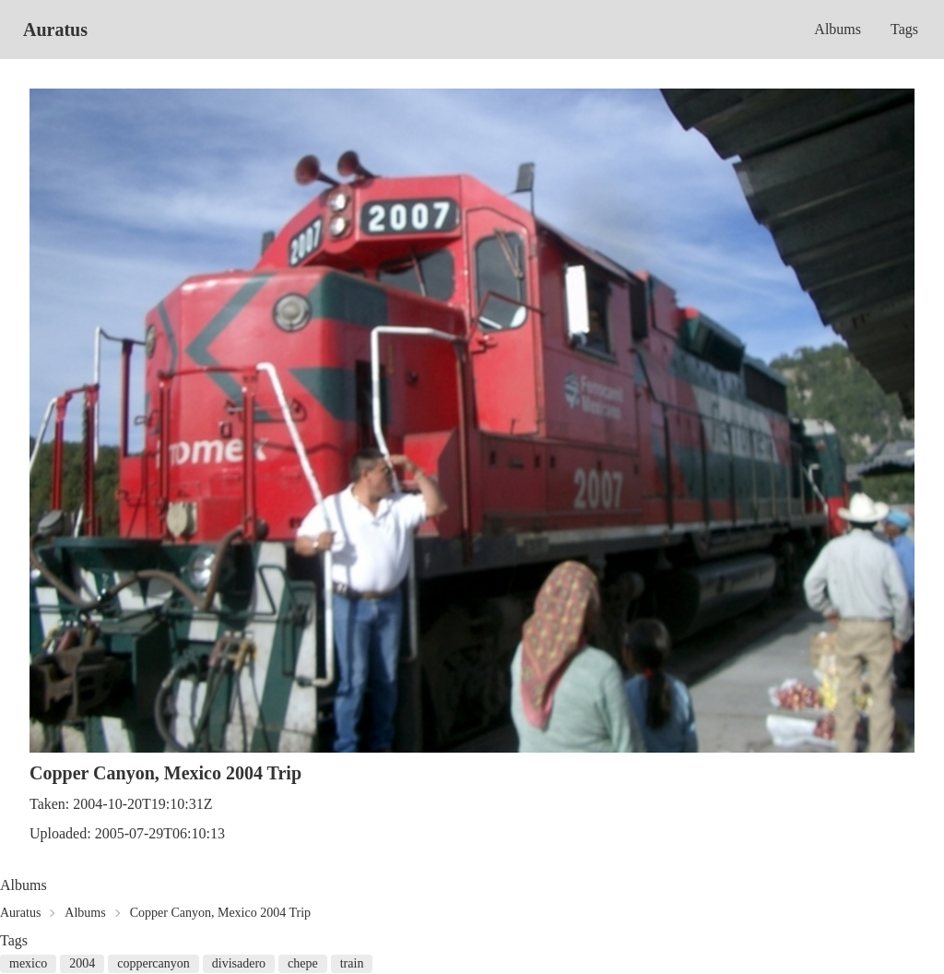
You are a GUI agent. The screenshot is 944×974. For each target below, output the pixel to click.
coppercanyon (153, 963)
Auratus (55, 29)
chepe (303, 963)
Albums (837, 29)
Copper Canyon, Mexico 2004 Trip (220, 913)
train (352, 963)
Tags (904, 29)
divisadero (239, 963)
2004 (82, 963)
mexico (28, 963)
